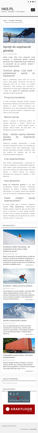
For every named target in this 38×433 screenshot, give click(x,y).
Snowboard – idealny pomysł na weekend (17, 286)
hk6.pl (7, 9)
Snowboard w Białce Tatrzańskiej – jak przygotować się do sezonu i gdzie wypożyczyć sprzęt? (16, 249)
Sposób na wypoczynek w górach (14, 320)
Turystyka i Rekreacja (15, 20)
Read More (30, 265)
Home (5, 20)
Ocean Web (33, 429)
